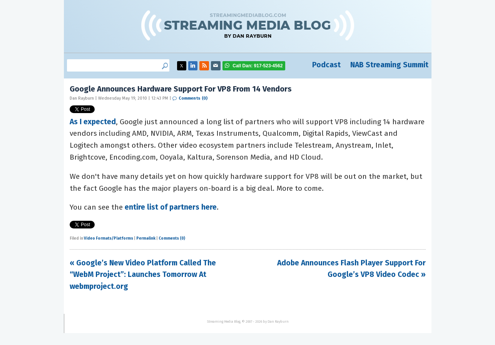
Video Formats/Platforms (108, 238)
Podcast (326, 64)
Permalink (146, 238)
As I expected (93, 121)
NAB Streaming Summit (389, 64)
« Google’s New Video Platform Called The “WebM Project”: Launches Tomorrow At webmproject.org (143, 274)
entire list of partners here (171, 207)
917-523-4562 (257, 65)
